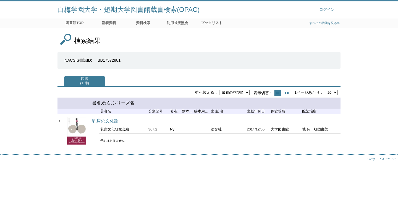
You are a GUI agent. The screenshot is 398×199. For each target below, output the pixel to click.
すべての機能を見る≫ (325, 23)
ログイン (327, 9)
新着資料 (109, 23)
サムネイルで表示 (286, 93)
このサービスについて (381, 159)
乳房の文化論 (105, 121)
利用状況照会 (177, 23)
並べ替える (204, 92)
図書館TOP (74, 23)
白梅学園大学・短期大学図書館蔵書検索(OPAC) (128, 9)
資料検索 (143, 23)
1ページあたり (307, 92)
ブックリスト (211, 23)
